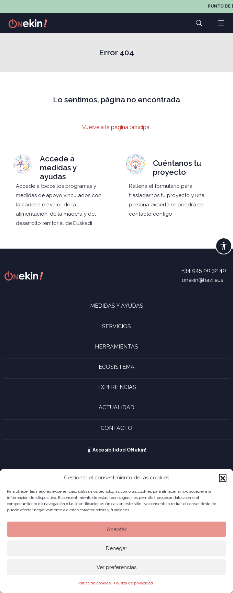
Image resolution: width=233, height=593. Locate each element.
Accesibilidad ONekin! (116, 450)
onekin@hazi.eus (202, 280)
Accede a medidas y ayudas (58, 167)
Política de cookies (94, 583)
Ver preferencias (116, 567)
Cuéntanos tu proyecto (177, 167)
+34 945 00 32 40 (204, 270)
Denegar (116, 548)
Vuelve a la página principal (116, 127)
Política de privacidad (133, 583)
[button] (222, 477)
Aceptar (116, 529)
